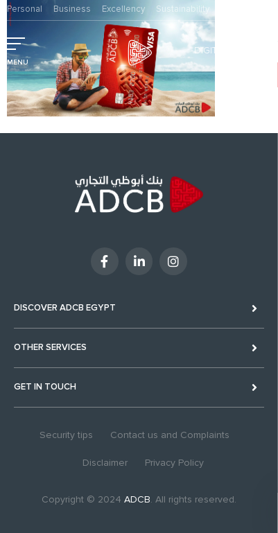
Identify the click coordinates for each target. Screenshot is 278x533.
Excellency (123, 9)
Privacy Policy (174, 463)
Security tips (66, 435)
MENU (17, 62)
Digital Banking (232, 50)
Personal (24, 9)
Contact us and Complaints (169, 435)
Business (72, 9)
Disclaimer (105, 463)
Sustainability (182, 9)
